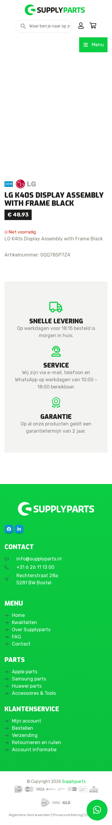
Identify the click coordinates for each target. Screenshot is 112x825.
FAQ (16, 637)
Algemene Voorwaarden (29, 815)
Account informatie (34, 749)
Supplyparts (74, 781)
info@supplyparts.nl (39, 559)
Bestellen (22, 728)
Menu (93, 44)
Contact (21, 644)
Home (18, 615)
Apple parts (24, 672)
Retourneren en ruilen (36, 742)
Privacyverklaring (68, 815)
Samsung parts (29, 679)
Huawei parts (27, 686)
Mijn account (26, 721)
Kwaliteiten (24, 622)
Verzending (25, 735)
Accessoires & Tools (34, 693)
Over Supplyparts (31, 629)
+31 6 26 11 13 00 (35, 567)
